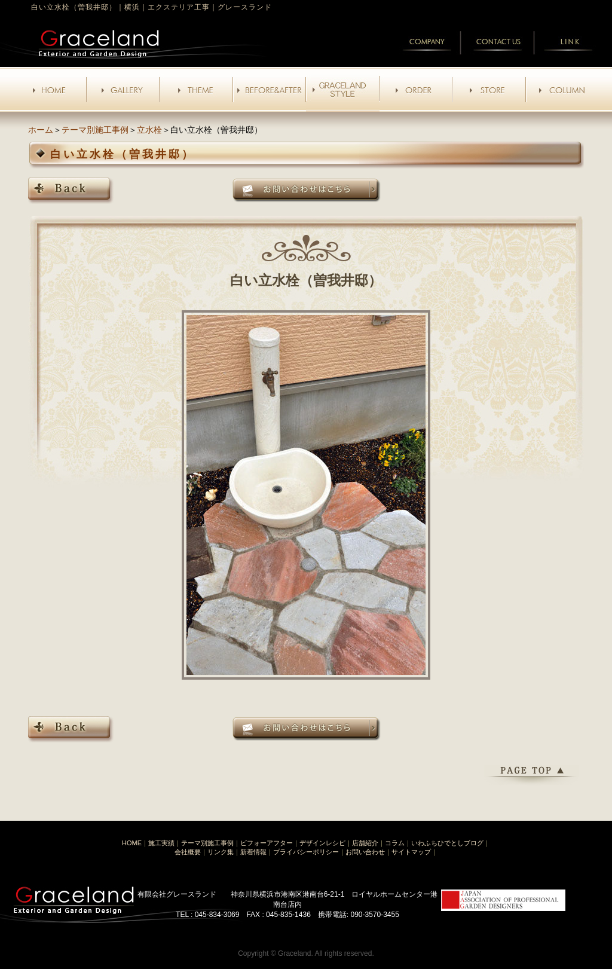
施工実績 (161, 842)
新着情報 (253, 851)
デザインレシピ (322, 842)
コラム (395, 842)
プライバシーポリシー (306, 851)
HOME (132, 842)
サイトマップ (411, 851)
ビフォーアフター (266, 842)
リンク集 (220, 851)
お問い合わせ (365, 851)
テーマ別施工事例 (95, 130)
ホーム (40, 130)
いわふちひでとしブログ (447, 842)
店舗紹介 (365, 842)
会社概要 (188, 851)
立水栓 (149, 130)
